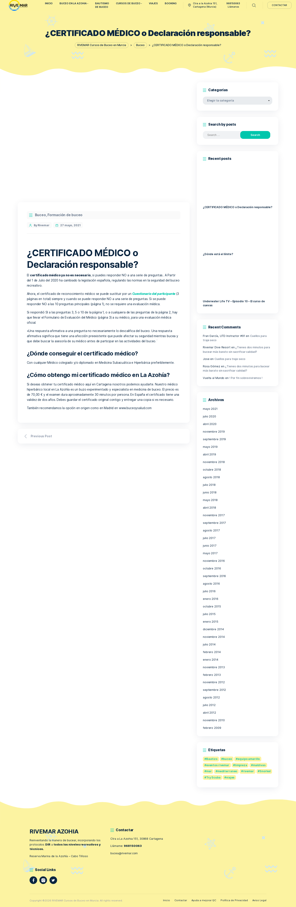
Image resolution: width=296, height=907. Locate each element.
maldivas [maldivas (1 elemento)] (259, 765)
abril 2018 (209, 507)
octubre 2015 (212, 606)
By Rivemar (41, 225)
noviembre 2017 (213, 515)
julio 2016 (209, 591)
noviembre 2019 (214, 431)
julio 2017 (209, 538)
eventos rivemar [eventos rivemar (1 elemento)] (217, 765)
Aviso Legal (259, 900)
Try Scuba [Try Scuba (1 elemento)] (213, 777)
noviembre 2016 (214, 560)
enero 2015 (210, 621)
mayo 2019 (210, 446)
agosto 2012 (211, 697)
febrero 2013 (212, 675)
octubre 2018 (212, 469)
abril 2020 (210, 424)
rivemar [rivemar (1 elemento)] (248, 771)
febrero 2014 (212, 652)
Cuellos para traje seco (229, 359)
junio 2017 (209, 545)
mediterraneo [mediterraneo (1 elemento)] (227, 771)
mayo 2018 (210, 500)
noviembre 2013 (214, 667)
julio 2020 (209, 416)
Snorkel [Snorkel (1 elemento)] (265, 771)
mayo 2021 (210, 408)
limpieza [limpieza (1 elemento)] (241, 765)
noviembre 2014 (214, 636)
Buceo (40, 215)
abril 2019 (209, 454)
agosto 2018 (211, 477)
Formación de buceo (64, 215)
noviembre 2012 (214, 682)
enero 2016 (210, 598)
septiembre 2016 (214, 576)
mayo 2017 (210, 553)
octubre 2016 (212, 568)
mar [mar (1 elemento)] (209, 771)
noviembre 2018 (214, 462)
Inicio (166, 900)
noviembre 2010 (214, 720)
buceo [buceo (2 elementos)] (227, 759)
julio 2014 (209, 644)
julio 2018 (209, 484)
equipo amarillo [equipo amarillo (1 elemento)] (249, 759)
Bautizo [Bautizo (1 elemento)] (211, 759)
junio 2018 (210, 492)
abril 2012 (209, 712)
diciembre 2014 (213, 629)
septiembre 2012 (214, 689)
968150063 (133, 846)
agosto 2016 (211, 583)
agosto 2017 (211, 530)
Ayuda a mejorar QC (203, 900)
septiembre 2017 (214, 522)
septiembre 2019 (214, 439)
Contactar (180, 900)
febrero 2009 (212, 727)
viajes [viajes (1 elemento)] (230, 777)
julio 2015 (209, 614)
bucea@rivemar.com (124, 853)
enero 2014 (210, 659)
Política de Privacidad (234, 900)
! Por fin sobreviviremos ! (246, 378)
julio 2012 (209, 705)
